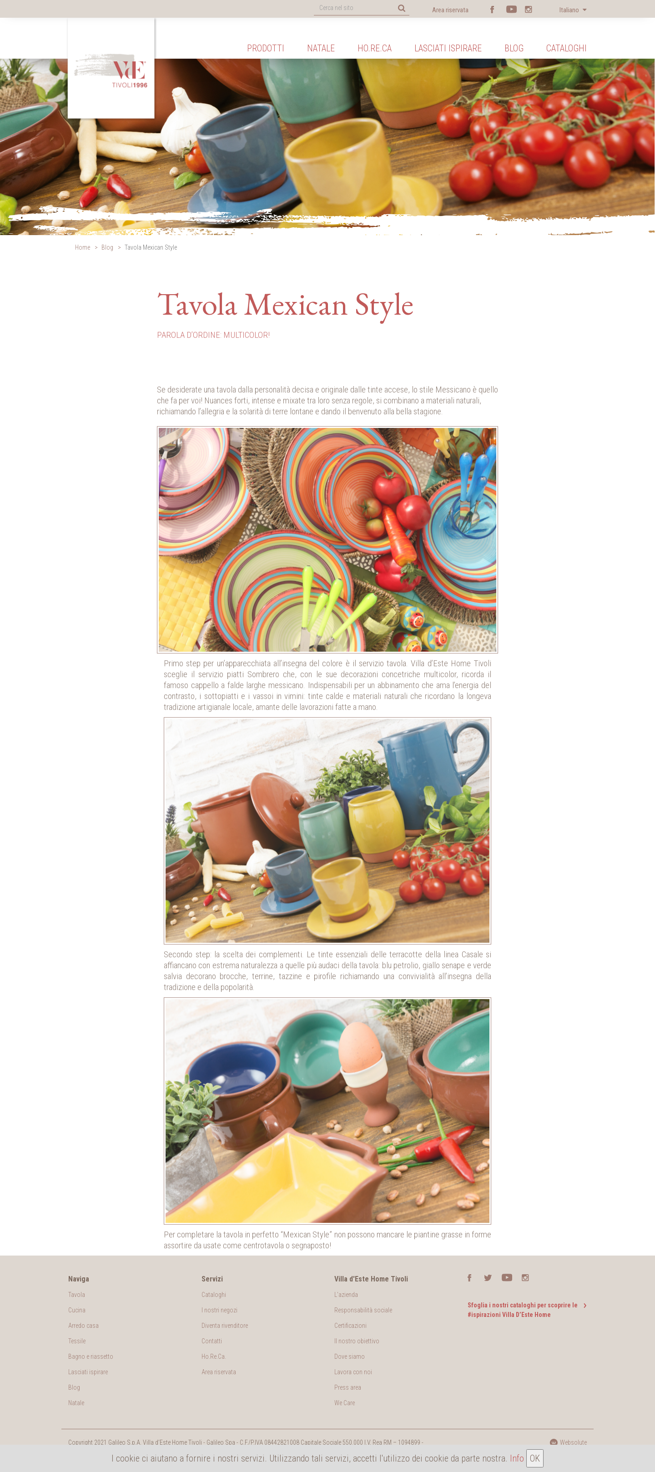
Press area (347, 1387)
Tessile (77, 1341)
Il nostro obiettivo (356, 1341)
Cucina (77, 1310)
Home (82, 247)
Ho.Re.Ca (375, 48)
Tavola (76, 1294)
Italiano (569, 10)
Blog (514, 48)
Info (517, 1458)
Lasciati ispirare (448, 48)
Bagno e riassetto (90, 1356)
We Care (344, 1403)
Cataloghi (566, 48)
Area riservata (450, 10)
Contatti (212, 1341)
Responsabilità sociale (363, 1310)
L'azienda (346, 1294)
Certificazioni (350, 1325)
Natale (321, 48)
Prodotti (265, 48)
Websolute (568, 1442)
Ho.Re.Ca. (214, 1356)
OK (535, 1458)
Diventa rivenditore (225, 1325)
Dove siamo (349, 1356)
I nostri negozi (219, 1310)
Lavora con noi (353, 1372)
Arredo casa (83, 1325)
